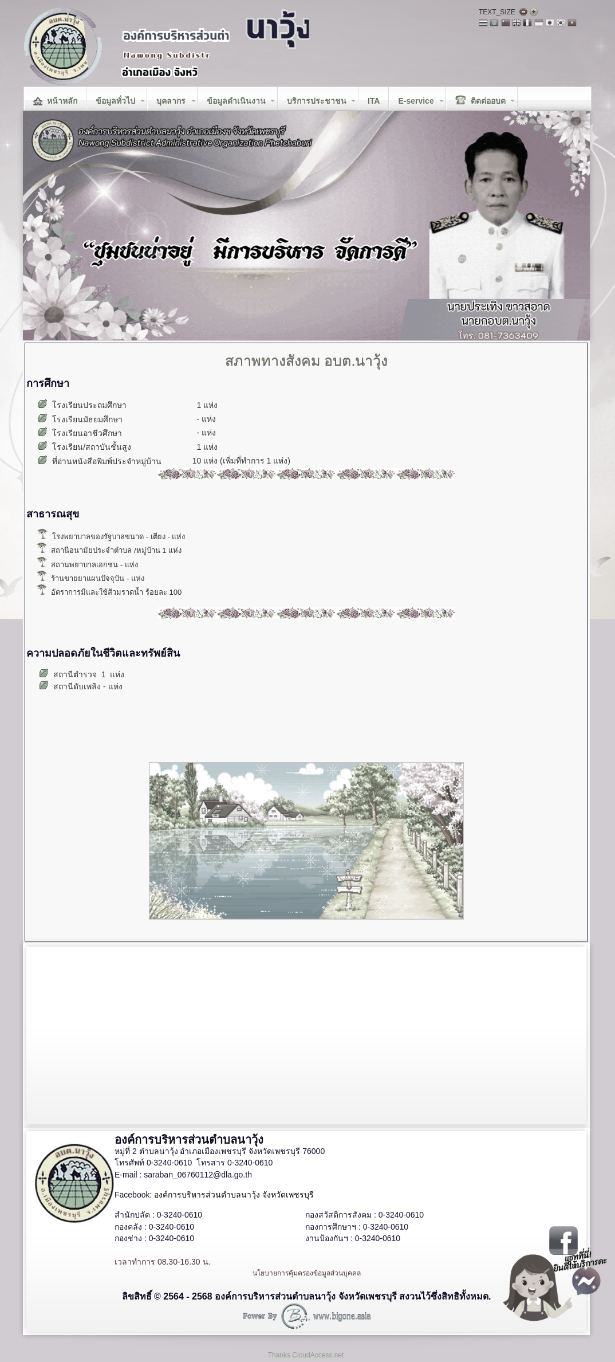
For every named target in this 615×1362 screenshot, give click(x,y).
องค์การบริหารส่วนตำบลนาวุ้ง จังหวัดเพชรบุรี (234, 1194)
